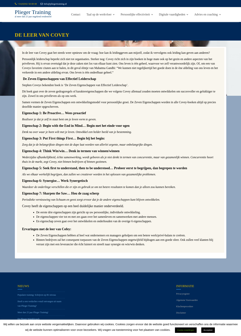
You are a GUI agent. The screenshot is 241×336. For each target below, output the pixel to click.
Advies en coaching (206, 14)
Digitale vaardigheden (172, 14)
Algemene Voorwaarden (187, 302)
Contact (75, 14)
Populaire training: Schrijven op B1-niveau (37, 297)
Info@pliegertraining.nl (53, 3)
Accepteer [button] (208, 330)
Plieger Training (33, 12)
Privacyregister (183, 296)
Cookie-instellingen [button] (185, 330)
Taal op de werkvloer (99, 14)
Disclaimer (181, 315)
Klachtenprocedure (184, 309)
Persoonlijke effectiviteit (135, 14)
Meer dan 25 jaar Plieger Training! (33, 315)
